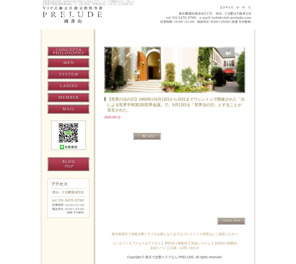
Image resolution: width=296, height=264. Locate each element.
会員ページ (158, 248)
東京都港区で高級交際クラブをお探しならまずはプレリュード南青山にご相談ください (175, 234)
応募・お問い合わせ (184, 248)
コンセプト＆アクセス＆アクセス (136, 243)
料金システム (201, 243)
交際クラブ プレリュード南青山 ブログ (68, 164)
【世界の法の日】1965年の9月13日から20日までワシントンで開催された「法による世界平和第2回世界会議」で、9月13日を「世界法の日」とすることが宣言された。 (88, 4)
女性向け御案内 (225, 243)
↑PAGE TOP (231, 221)
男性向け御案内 (176, 243)
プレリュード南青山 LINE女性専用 (68, 135)
